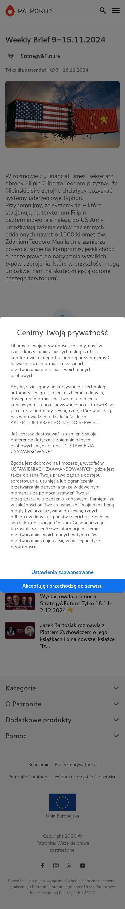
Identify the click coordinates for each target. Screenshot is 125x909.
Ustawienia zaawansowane (62, 572)
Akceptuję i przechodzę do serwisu (62, 585)
